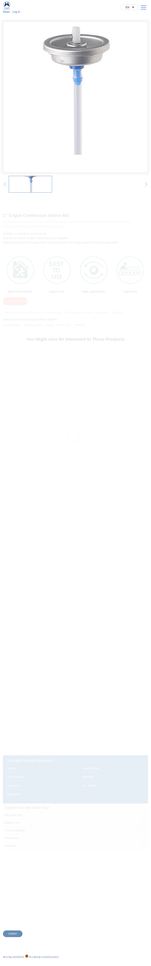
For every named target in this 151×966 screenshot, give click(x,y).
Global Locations (56, 871)
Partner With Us (56, 857)
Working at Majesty (108, 871)
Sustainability (105, 857)
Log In (16, 11)
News (6, 11)
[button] (5, 188)
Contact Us (104, 864)
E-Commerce (54, 864)
